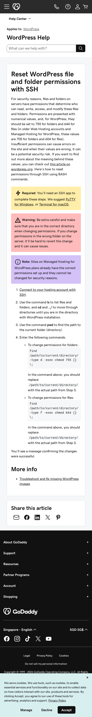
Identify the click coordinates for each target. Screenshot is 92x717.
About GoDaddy (15, 542)
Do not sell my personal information (46, 663)
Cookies (64, 655)
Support (9, 553)
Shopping (10, 596)
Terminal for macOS (54, 204)
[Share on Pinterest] (58, 517)
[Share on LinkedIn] (37, 517)
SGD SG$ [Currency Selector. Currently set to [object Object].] (79, 629)
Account (9, 585)
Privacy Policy (44, 655)
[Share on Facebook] (27, 517)
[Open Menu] (5, 6)
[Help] (67, 7)
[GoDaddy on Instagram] (17, 641)
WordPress (31, 29)
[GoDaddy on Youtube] (48, 641)
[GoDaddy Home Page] (20, 611)
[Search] (80, 48)
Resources (10, 564)
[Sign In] (78, 7)
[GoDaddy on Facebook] (6, 641)
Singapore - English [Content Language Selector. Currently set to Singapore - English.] (20, 629)
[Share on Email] (16, 517)
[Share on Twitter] (48, 517)
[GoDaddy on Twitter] (38, 641)
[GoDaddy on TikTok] (27, 641)
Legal (26, 655)
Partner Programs (16, 574)
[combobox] (41, 48)
